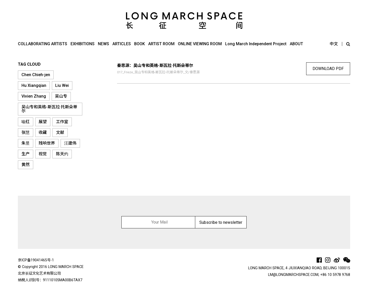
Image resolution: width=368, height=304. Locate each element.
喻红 (25, 121)
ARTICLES (121, 43)
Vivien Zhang (33, 96)
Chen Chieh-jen (35, 74)
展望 (43, 121)
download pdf (328, 68)
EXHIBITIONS (83, 43)
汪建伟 (70, 143)
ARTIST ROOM (161, 43)
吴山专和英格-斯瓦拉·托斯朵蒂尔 (49, 108)
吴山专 (61, 96)
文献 (60, 132)
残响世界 (47, 143)
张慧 (25, 132)
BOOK (139, 43)
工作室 (62, 121)
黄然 (25, 164)
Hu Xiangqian (33, 85)
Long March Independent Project (255, 43)
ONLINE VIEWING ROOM (200, 43)
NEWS (103, 43)
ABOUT (296, 43)
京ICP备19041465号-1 (36, 260)
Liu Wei (62, 85)
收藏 (43, 132)
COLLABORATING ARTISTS (42, 43)
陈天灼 (62, 153)
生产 (25, 153)
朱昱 (25, 143)
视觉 (43, 153)
